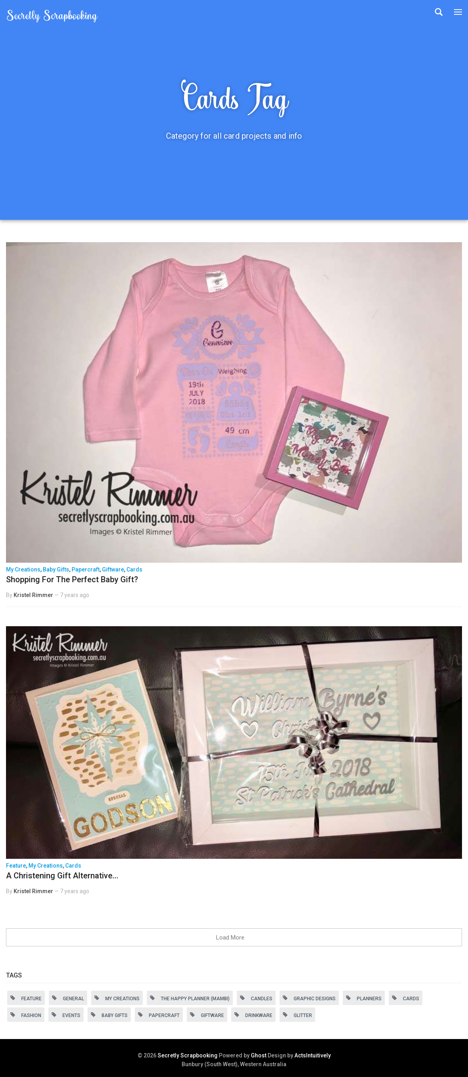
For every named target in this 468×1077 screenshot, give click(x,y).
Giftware (113, 569)
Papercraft (86, 569)
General (73, 998)
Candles (261, 998)
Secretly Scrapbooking (52, 14)
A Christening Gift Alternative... (62, 875)
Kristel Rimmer (33, 595)
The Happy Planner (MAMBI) (195, 998)
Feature (16, 865)
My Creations (23, 569)
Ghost (258, 1055)
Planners (369, 998)
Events (71, 1015)
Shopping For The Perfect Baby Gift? (72, 579)
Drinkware (258, 1015)
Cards (134, 569)
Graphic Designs (315, 998)
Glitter (303, 1015)
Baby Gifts (56, 569)
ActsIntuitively (312, 1055)
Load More (234, 938)
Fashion (31, 1015)
